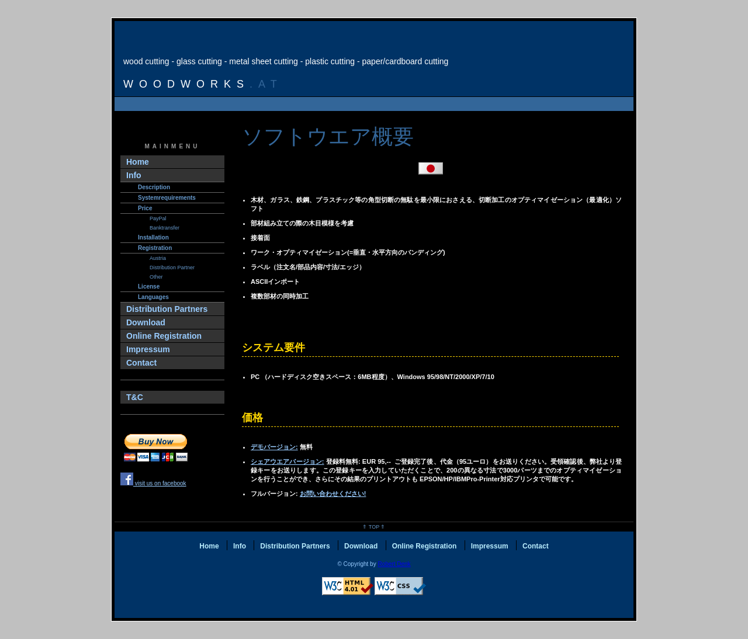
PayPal (158, 218)
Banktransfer (164, 228)
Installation (153, 237)
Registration (155, 248)
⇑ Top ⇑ (373, 527)
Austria (158, 258)
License (149, 286)
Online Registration (164, 336)
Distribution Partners (166, 309)
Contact (141, 362)
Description (154, 187)
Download (145, 322)
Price (145, 208)
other (156, 277)
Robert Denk (394, 564)
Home (137, 161)
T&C (134, 397)
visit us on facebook (153, 483)
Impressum (148, 349)
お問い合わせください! (333, 493)
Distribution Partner (172, 267)
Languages (153, 297)
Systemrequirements (167, 198)
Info (133, 175)
